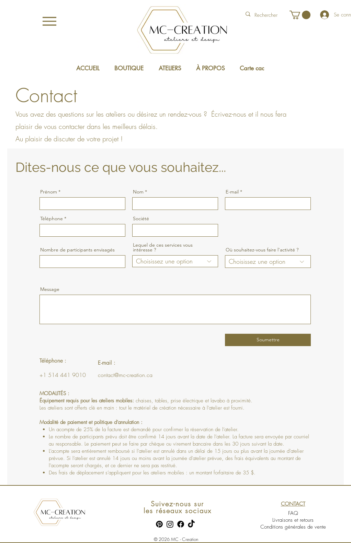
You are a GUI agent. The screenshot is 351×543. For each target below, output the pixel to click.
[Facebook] (180, 524)
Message (49, 289)
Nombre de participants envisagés (77, 249)
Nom (138, 191)
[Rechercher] (266, 15)
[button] (300, 15)
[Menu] (49, 21)
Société (141, 218)
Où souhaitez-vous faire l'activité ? (262, 249)
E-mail (232, 191)
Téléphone (51, 218)
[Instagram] (170, 524)
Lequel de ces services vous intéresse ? (163, 247)
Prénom (48, 191)
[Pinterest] (159, 524)
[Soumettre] (268, 340)
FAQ (293, 513)
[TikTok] (191, 524)
